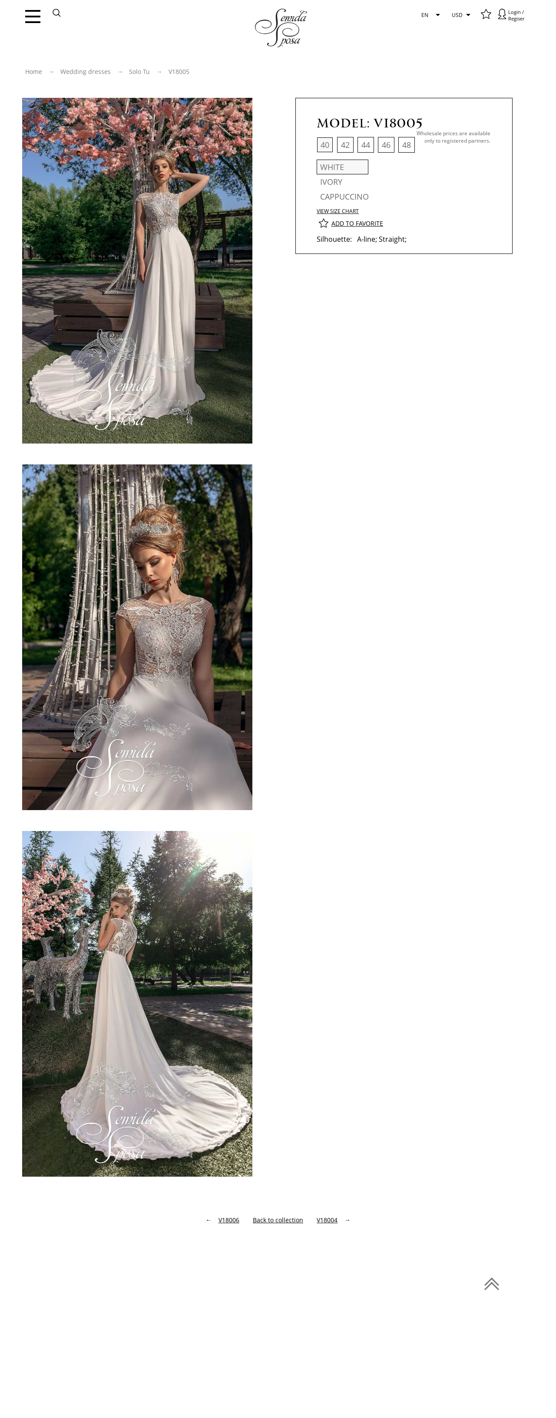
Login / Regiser (516, 15)
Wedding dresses (85, 71)
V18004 (327, 1220)
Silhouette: (334, 239)
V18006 (228, 1220)
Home (33, 71)
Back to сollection (278, 1220)
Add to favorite (357, 223)
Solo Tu (139, 71)
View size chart (338, 211)
